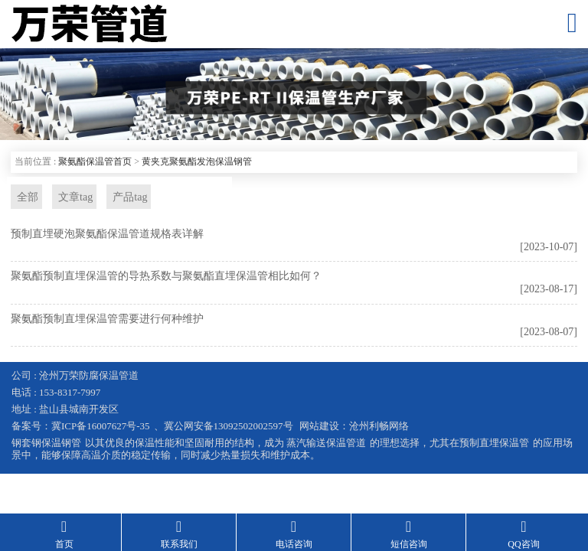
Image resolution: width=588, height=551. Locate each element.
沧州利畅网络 (379, 427)
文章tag (71, 197)
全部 (25, 197)
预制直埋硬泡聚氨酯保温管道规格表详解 (107, 235)
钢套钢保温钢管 (46, 444)
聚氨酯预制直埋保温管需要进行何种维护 (107, 320)
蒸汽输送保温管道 (326, 444)
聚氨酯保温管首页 (95, 161)
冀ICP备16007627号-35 (100, 427)
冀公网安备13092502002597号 (228, 427)
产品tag (123, 197)
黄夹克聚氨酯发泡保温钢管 (197, 161)
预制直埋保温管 (494, 444)
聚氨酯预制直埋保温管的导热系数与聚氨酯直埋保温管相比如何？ (166, 277)
